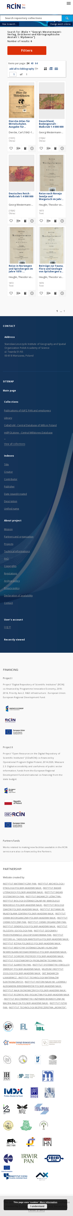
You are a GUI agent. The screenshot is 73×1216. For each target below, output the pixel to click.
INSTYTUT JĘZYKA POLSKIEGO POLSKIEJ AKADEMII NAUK (32, 943)
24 (27, 63)
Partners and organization (18, 536)
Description (10, 501)
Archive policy (12, 580)
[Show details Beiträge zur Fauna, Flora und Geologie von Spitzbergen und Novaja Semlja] (61, 293)
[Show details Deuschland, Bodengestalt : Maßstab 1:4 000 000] (61, 148)
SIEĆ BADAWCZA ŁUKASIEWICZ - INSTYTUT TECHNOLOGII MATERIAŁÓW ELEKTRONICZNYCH (31, 977)
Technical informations (17, 551)
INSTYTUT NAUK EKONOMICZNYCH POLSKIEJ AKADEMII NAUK (34, 990)
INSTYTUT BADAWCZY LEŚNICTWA (43, 896)
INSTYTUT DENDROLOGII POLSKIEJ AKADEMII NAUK (29, 926)
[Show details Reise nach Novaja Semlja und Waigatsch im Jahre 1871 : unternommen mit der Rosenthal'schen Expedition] (61, 220)
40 (32, 63)
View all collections (14, 444)
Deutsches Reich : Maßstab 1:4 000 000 (21, 195)
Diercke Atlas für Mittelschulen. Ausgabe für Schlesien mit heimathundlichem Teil (20, 123)
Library (8, 418)
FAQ (6, 558)
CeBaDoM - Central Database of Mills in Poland (30, 425)
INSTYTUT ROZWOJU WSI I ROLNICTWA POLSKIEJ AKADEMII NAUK (36, 994)
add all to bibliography (23, 68)
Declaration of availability (18, 595)
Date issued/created (15, 494)
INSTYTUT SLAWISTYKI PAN (17, 964)
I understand (37, 1206)
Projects (8, 544)
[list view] (56, 69)
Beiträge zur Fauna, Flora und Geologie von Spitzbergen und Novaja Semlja (51, 268)
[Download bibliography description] (17, 148)
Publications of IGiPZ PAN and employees (27, 410)
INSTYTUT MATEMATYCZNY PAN (20, 883)
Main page (9, 390)
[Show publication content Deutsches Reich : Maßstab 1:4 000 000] (25, 220)
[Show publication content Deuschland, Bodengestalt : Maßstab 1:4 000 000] (55, 148)
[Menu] (68, 3)
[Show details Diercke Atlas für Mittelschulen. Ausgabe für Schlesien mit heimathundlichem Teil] (31, 148)
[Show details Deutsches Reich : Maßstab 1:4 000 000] (31, 220)
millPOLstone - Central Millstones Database (28, 432)
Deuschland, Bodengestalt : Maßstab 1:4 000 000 (51, 123)
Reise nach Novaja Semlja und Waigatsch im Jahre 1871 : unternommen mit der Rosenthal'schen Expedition (51, 196)
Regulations (10, 573)
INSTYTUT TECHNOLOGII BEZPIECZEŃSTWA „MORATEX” (37, 1007)
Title (6, 464)
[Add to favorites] (10, 148)
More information (48, 1202)
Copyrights (10, 566)
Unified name (11, 508)
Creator (8, 471)
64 (36, 63)
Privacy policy (11, 588)
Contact (8, 603)
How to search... (9, 24)
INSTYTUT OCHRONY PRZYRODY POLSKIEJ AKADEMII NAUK (33, 956)
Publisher (9, 486)
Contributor (10, 479)
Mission (8, 529)
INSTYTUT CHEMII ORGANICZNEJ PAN (47, 922)
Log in (7, 626)
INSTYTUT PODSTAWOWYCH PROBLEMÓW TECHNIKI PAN (32, 960)
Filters (27, 50)
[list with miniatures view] (51, 69)
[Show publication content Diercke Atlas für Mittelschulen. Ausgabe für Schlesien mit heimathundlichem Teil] (25, 148)
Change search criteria (60, 24)
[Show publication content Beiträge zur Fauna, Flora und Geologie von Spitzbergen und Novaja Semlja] (55, 293)
